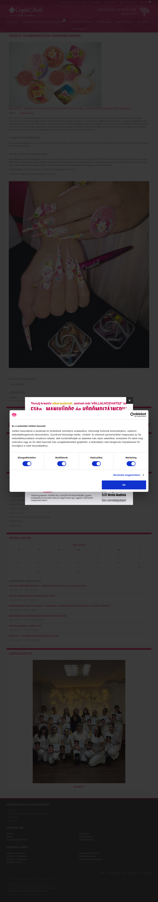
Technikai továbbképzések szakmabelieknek (31, 496)
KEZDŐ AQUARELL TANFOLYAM (25, 625)
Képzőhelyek (14, 827)
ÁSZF (124, 873)
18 (118, 562)
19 (139, 562)
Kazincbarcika (31, 590)
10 (98, 558)
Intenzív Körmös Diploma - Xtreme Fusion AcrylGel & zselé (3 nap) (47, 585)
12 (139, 558)
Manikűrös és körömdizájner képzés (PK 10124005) (38, 615)
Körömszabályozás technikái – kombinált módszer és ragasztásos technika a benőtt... (60, 605)
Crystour (12, 810)
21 (38, 567)
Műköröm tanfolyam (116, 9)
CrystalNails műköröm (89, 853)
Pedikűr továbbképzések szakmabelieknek (30, 504)
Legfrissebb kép (20, 653)
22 (58, 567)
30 (38, 553)
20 (18, 567)
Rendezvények (16, 513)
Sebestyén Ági (26, 113)
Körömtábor (16, 521)
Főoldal (12, 22)
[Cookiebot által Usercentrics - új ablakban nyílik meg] (132, 414)
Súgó (102, 873)
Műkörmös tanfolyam (16, 859)
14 (38, 562)
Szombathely (86, 836)
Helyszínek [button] (124, 22)
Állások (143, 22)
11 (118, 558)
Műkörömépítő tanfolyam (91, 859)
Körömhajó (15, 525)
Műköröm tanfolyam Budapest (27, 804)
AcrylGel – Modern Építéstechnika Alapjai (33, 635)
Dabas (9, 836)
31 (98, 571)
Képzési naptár (82, 22)
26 (139, 567)
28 (38, 571)
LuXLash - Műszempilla (17, 856)
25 (118, 567)
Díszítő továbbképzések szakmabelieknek (45, 35)
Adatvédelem (113, 873)
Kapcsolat (79, 29)
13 (18, 562)
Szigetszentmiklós (38, 620)
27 (18, 571)
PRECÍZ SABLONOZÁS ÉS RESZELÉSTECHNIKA (32, 595)
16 (78, 562)
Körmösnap (13, 817)
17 (98, 562)
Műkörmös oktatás (87, 856)
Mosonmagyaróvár (16, 839)
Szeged (10, 833)
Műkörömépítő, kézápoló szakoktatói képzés (27, 813)
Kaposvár (84, 833)
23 (78, 567)
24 (98, 567)
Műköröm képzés (14, 862)
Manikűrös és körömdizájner (44, 21)
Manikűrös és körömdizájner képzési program (27, 890)
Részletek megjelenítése (126, 475)
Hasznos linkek (16, 847)
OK (124, 485)
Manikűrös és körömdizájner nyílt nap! (29, 517)
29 (18, 553)
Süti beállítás (146, 873)
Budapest (128, 14)
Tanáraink (104, 22)
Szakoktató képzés (18, 508)
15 (58, 562)
